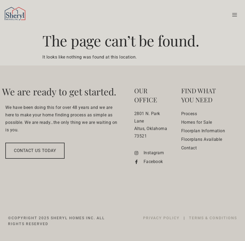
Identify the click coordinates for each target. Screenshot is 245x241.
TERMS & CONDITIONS (213, 224)
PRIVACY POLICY (162, 224)
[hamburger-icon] (234, 15)
